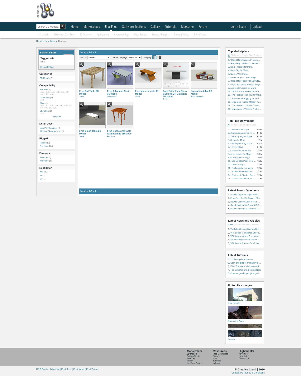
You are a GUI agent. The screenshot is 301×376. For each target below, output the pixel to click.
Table (81, 97)
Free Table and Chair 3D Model (118, 92)
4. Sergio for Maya (236, 140)
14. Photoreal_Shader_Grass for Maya (246, 175)
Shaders (257, 55)
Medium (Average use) (50, 131)
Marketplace (92, 26)
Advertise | (55, 369)
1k (41, 175)
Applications (103, 35)
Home (75, 26)
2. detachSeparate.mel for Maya (243, 133)
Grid (154, 57)
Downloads (50, 41)
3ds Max (44, 89)
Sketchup (44, 111)
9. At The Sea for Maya (239, 157)
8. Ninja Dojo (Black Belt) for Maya (244, 84)
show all (57, 116)
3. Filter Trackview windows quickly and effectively (251, 266)
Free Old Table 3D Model (89, 92)
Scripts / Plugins (160, 35)
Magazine (187, 26)
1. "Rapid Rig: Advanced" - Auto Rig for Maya (249, 60)
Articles (237, 224)
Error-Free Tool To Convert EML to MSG (249, 198)
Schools (216, 363)
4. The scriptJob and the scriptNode (244, 270)
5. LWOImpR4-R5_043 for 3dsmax (244, 143)
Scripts (245, 55)
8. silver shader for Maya (239, 154)
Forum (203, 26)
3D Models (43, 35)
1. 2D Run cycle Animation (240, 259)
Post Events (92, 369)
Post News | (79, 369)
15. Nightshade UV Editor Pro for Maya (246, 109)
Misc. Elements (197, 97)
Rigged (43, 143)
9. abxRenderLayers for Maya (242, 88)
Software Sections (134, 26)
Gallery (155, 26)
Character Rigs (121, 35)
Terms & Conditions (255, 372)
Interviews (246, 224)
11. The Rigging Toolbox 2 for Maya (244, 95)
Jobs (215, 358)
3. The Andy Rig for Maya (240, 136)
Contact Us (244, 358)
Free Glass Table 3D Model (90, 132)
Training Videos (181, 35)
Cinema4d (45, 97)
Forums (216, 356)
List (159, 57)
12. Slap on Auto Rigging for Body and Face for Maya (253, 98)
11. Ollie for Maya (236, 164)
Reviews (255, 224)
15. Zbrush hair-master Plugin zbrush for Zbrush (250, 178)
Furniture (111, 136)
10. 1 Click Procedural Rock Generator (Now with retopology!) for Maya (261, 91)
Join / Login (238, 26)
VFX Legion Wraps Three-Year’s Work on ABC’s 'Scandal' (257, 236)
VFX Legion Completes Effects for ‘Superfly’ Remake (255, 233)
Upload (257, 26)
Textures (44, 157)
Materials (44, 161)
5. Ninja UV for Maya (237, 74)
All (229, 55)
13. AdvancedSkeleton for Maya (243, 171)
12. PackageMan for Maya (240, 168)
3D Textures (86, 35)
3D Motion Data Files (64, 35)
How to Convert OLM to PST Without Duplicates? (253, 202)
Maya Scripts (140, 35)
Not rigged (45, 146)
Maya (42, 103)
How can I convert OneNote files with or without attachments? (259, 208)
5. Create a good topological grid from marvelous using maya (256, 273)
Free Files (111, 26)
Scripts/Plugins (194, 356)
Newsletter (244, 356)
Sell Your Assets (194, 363)
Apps (253, 125)
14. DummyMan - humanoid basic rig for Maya (249, 105)
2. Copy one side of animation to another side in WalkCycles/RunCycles (261, 263)
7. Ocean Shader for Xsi (239, 150)
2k (41, 179)
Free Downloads (220, 354)
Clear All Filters (47, 67)
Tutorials (170, 26)
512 (41, 172)
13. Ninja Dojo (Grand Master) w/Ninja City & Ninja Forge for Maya (259, 102)
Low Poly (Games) (48, 128)
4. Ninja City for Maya (238, 70)
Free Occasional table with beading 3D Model (119, 132)
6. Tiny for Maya (235, 147)
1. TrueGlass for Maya (238, 129)
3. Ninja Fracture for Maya (240, 67)
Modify (68, 52)
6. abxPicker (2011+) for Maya (242, 77)
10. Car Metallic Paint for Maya (242, 161)
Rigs (251, 55)
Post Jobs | (67, 369)
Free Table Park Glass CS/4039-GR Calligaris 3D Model (175, 94)
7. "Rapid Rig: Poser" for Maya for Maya (246, 81)
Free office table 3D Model (201, 92)
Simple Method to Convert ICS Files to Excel (251, 205)
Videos (190, 361)
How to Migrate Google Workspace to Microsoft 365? (255, 194)
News (230, 224)
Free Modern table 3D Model (147, 92)
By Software (200, 35)
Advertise (243, 354)
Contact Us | (238, 372)
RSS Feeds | (43, 369)
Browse (62, 41)
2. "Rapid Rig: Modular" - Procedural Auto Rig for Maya (254, 63)
